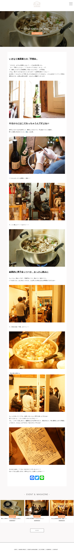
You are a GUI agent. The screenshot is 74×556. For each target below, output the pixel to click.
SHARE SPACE (22, 549)
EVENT (37, 33)
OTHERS (37, 516)
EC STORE (41, 549)
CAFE (15, 549)
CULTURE (12, 516)
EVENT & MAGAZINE (32, 549)
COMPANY (48, 549)
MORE (37, 530)
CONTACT (55, 549)
